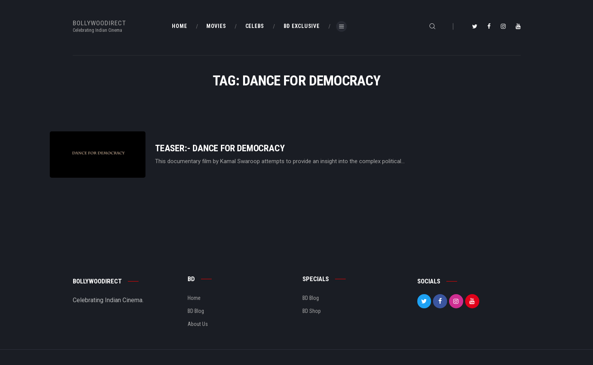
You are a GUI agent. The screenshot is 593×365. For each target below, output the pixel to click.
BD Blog (196, 311)
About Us (198, 324)
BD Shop (311, 311)
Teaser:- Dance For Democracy (219, 148)
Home (194, 298)
